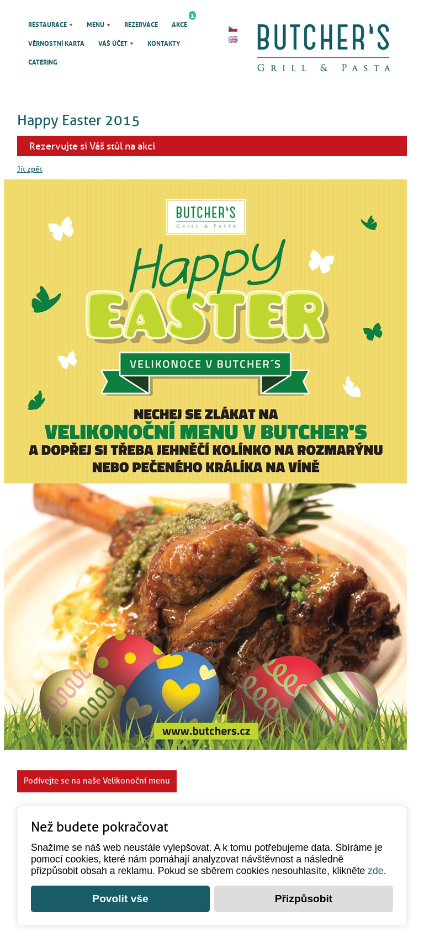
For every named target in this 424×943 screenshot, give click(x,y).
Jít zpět (30, 168)
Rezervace (141, 25)
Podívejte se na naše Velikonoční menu (97, 781)
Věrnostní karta (56, 43)
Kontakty (163, 43)
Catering (42, 62)
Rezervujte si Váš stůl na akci (92, 146)
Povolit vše (120, 898)
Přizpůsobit (303, 898)
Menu (95, 25)
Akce (179, 22)
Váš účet (113, 43)
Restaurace (47, 25)
